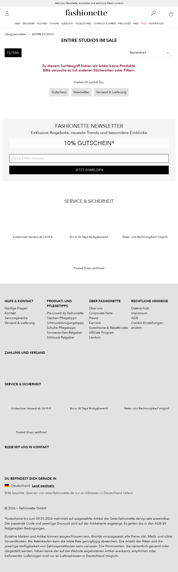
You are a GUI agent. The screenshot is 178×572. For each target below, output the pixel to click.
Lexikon (95, 337)
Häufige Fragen (16, 308)
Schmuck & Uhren (105, 23)
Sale (143, 23)
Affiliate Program (101, 332)
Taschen (42, 23)
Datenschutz (140, 308)
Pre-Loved (124, 23)
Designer (28, 23)
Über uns (95, 308)
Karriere (95, 323)
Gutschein (59, 92)
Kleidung (67, 23)
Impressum (139, 313)
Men (136, 23)
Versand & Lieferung (111, 92)
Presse (93, 318)
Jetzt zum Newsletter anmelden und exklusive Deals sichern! (89, 3)
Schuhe (54, 23)
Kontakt (10, 313)
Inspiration (156, 23)
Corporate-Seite (101, 313)
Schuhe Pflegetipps (61, 328)
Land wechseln (43, 486)
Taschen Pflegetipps (61, 318)
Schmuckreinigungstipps (65, 323)
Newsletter (81, 92)
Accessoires (83, 23)
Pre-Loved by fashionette (65, 313)
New (17, 23)
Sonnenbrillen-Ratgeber (64, 332)
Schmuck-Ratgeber (60, 337)
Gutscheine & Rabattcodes (108, 328)
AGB (134, 318)
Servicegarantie (16, 318)
